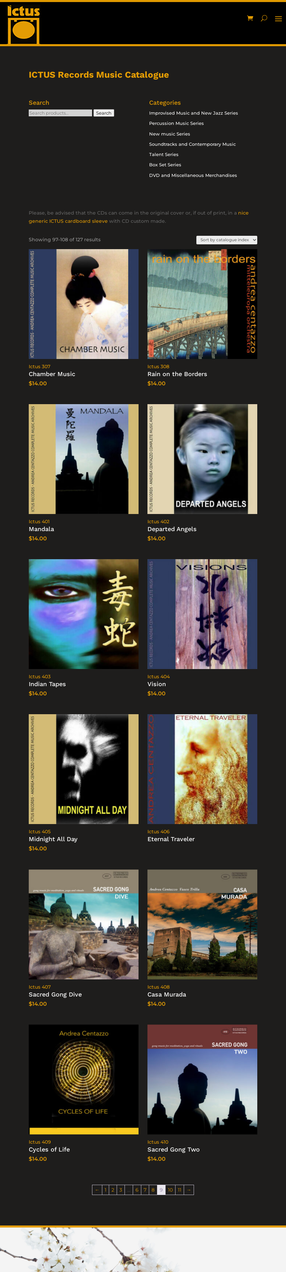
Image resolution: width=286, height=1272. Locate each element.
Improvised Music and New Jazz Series (193, 113)
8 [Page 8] (153, 1190)
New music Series (169, 134)
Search (104, 113)
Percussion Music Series (176, 123)
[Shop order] (226, 240)
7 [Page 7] (145, 1190)
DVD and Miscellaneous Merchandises (193, 175)
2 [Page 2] (113, 1190)
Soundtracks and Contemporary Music (192, 144)
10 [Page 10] (170, 1190)
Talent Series (164, 154)
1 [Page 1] (105, 1190)
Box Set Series (165, 164)
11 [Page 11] (179, 1190)
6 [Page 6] (137, 1190)
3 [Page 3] (120, 1190)
